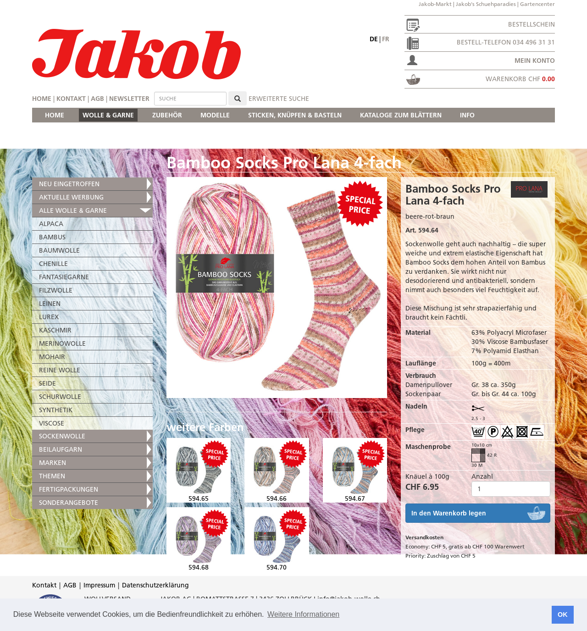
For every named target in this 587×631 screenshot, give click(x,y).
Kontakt (71, 98)
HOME (54, 115)
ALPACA (51, 224)
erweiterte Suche (279, 98)
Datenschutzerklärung (155, 585)
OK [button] (563, 614)
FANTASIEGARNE (64, 277)
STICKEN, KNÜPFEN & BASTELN (295, 115)
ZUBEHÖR (167, 115)
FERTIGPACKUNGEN (68, 489)
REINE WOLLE (59, 370)
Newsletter (129, 98)
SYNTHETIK (55, 410)
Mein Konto (535, 60)
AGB (97, 98)
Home (41, 98)
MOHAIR (52, 357)
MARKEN (52, 463)
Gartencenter (537, 3)
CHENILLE (53, 264)
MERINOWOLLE (62, 343)
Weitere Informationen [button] (303, 614)
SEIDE (47, 383)
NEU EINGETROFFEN (69, 184)
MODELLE (215, 115)
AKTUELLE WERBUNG (71, 197)
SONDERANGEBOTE (68, 502)
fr (385, 39)
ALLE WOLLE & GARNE (73, 210)
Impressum (99, 585)
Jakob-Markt (435, 3)
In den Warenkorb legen (448, 513)
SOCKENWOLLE (62, 436)
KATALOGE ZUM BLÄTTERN (401, 115)
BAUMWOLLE (59, 250)
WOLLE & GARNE (108, 115)
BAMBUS (52, 237)
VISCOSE (51, 423)
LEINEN (50, 303)
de (374, 39)
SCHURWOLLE (60, 397)
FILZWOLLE (55, 290)
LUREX (49, 317)
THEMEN (52, 476)
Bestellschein (531, 24)
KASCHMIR (55, 330)
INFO (467, 115)
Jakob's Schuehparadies (486, 3)
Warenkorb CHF (520, 79)
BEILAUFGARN (60, 449)
